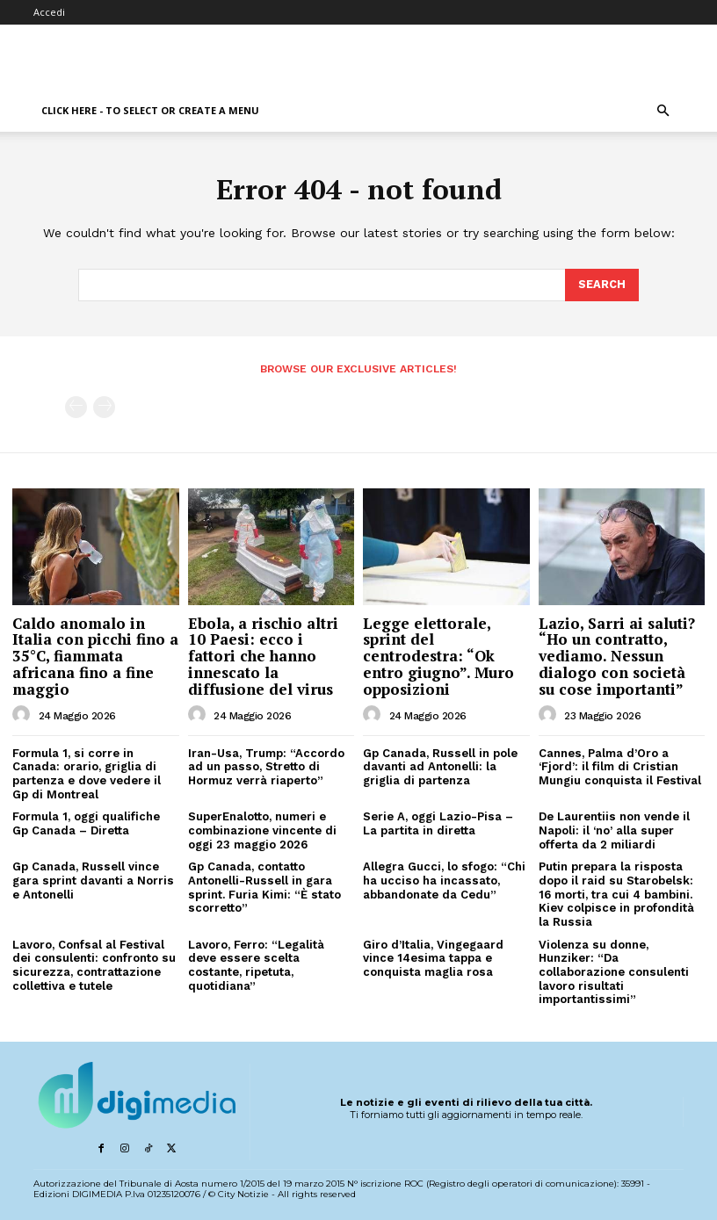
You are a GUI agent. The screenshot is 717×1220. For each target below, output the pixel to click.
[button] (662, 111)
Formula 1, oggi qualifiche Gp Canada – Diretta (86, 821)
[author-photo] (23, 713)
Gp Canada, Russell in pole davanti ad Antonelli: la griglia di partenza (439, 765)
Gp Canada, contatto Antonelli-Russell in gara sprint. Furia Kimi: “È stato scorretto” (263, 885)
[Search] (602, 284)
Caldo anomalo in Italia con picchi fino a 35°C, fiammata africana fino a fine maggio (95, 654)
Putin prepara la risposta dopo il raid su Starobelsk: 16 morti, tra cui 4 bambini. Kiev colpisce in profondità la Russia (616, 892)
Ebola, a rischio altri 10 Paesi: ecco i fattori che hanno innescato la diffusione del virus (263, 654)
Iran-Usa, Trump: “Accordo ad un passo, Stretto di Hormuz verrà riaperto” (266, 765)
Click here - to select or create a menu (150, 110)
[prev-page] (76, 406)
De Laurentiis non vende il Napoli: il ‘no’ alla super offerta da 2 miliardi (614, 828)
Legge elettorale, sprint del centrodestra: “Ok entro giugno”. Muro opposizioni (438, 654)
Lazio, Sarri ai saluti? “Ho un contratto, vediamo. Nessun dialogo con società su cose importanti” (617, 654)
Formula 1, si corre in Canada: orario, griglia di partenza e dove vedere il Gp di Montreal (86, 772)
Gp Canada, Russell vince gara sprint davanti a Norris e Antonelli (92, 878)
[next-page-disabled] (104, 406)
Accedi (49, 11)
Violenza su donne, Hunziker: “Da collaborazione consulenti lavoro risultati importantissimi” (613, 969)
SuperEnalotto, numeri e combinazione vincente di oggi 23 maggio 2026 (262, 828)
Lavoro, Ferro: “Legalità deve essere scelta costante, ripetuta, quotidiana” (270, 955)
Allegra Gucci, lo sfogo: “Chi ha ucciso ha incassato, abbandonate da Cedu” (444, 878)
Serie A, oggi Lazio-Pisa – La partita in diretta (437, 821)
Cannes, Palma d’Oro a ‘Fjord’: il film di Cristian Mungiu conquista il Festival (619, 765)
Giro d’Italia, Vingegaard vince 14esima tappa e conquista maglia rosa (433, 955)
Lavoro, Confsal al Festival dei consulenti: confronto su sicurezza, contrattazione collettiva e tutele (93, 962)
